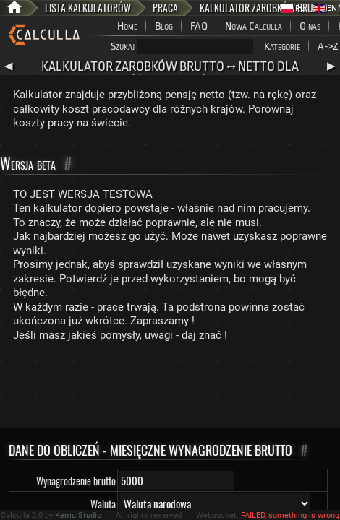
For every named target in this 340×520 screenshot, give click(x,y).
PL (293, 8)
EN (325, 8)
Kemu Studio (78, 515)
